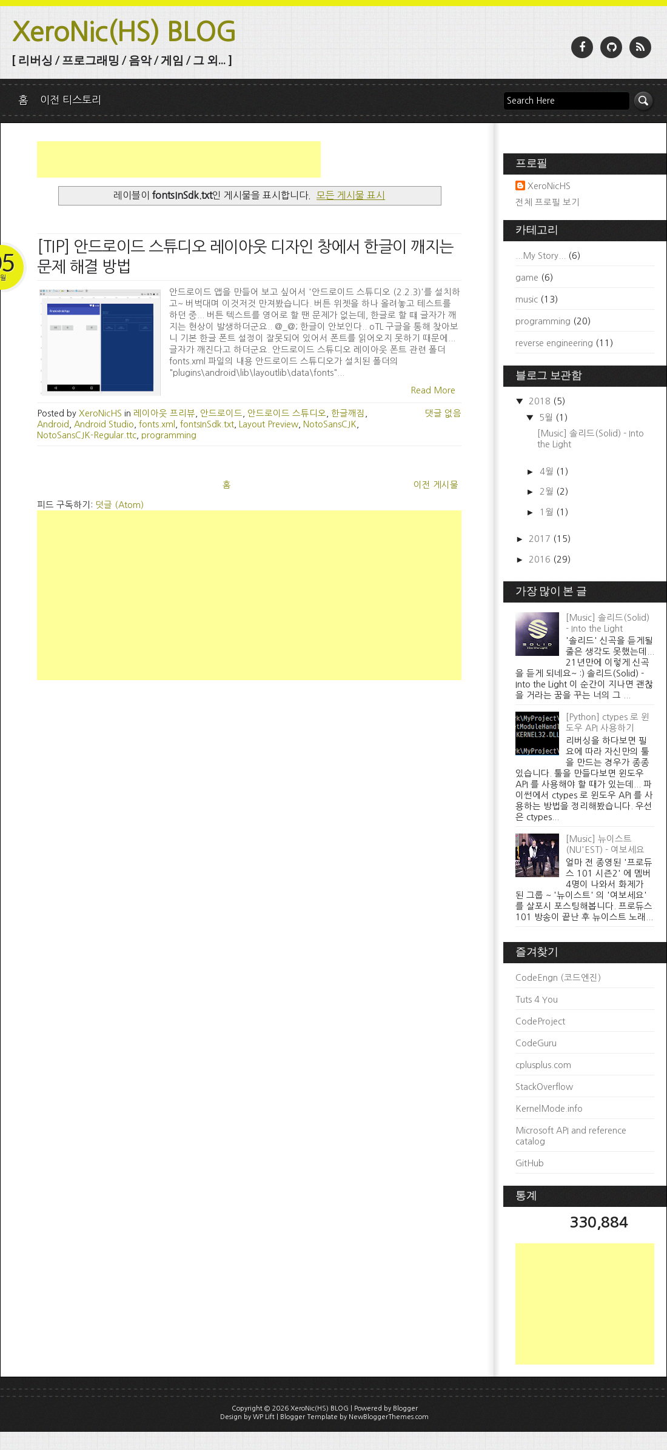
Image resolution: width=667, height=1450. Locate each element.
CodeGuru (536, 1043)
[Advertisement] (179, 159)
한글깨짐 (348, 413)
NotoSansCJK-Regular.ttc (86, 435)
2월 (548, 491)
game (526, 277)
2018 (541, 401)
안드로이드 (221, 413)
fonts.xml (157, 424)
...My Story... (540, 256)
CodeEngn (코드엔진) (558, 978)
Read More (433, 390)
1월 (548, 512)
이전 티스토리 (70, 100)
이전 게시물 (436, 485)
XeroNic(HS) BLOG (124, 32)
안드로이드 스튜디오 (286, 413)
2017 (541, 539)
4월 (548, 471)
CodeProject (540, 1021)
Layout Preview (268, 424)
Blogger (405, 1408)
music (526, 299)
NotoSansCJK (330, 424)
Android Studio (104, 424)
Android (53, 424)
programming (168, 435)
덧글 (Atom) (119, 505)
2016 (541, 559)
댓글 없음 (443, 413)
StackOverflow (544, 1087)
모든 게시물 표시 (351, 195)
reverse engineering (554, 343)
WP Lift (264, 1417)
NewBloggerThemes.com (389, 1417)
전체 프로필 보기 (547, 202)
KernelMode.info (549, 1108)
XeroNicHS (549, 186)
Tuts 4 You (536, 999)
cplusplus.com (543, 1065)
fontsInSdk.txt (207, 424)
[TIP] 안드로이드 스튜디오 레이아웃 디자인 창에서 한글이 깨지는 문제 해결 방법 (245, 257)
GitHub (529, 1163)
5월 (547, 417)
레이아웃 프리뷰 (164, 413)
